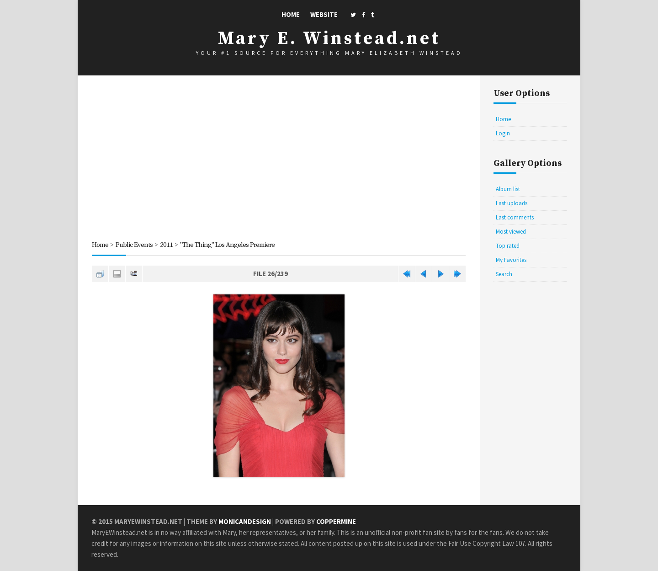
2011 (166, 244)
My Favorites (511, 260)
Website (324, 14)
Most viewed (511, 231)
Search (504, 274)
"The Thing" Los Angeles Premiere (227, 244)
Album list (508, 189)
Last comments (515, 217)
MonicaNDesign (244, 521)
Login (503, 133)
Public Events (134, 244)
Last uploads (511, 203)
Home (290, 14)
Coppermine (336, 521)
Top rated (508, 246)
